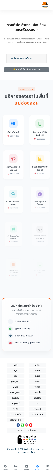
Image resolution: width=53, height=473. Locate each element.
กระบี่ (16, 365)
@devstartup (22, 336)
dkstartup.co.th (24, 343)
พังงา (37, 370)
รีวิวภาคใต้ (37, 408)
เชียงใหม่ (15, 397)
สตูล (15, 370)
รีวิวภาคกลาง (37, 414)
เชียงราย (37, 397)
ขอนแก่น (37, 392)
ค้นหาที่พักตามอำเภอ (21, 58)
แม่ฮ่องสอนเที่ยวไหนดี (26, 452)
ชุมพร (37, 381)
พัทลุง (15, 387)
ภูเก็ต (37, 365)
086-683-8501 (23, 329)
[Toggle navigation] (4, 5)
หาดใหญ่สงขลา (15, 392)
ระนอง (37, 376)
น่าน (37, 403)
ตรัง (15, 376)
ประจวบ (37, 387)
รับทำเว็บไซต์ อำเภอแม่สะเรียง (26, 69)
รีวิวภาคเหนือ (15, 414)
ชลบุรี (15, 408)
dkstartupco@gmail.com (27, 350)
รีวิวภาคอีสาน (15, 419)
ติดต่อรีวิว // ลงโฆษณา (27, 430)
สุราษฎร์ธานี (15, 381)
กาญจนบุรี (16, 403)
